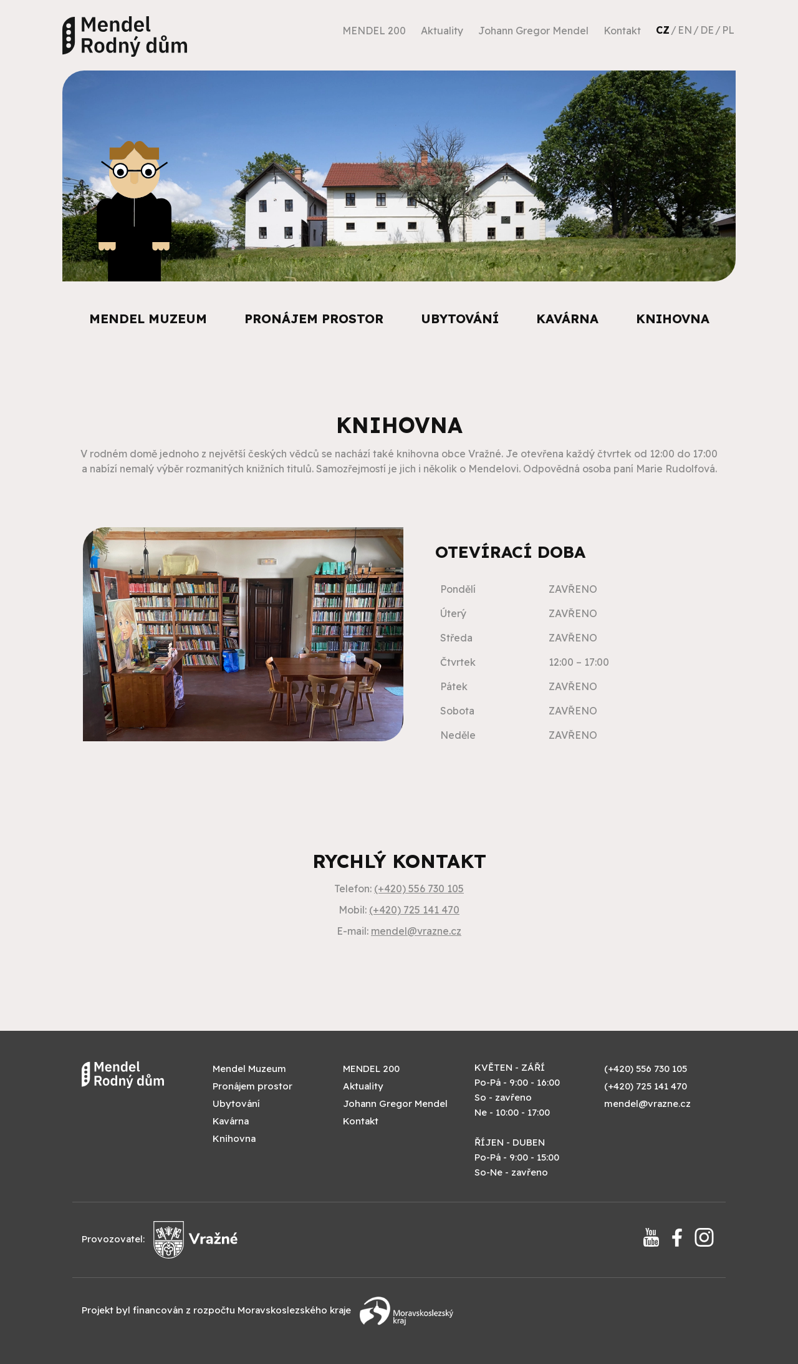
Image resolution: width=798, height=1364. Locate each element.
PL (728, 30)
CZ (663, 30)
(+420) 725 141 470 (414, 910)
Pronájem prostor (313, 318)
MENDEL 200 (374, 30)
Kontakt (622, 30)
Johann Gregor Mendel (533, 30)
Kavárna (567, 318)
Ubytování (460, 318)
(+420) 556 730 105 (419, 888)
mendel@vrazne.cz (416, 931)
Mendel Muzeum (148, 318)
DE (707, 30)
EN (685, 30)
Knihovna (672, 318)
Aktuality (442, 30)
